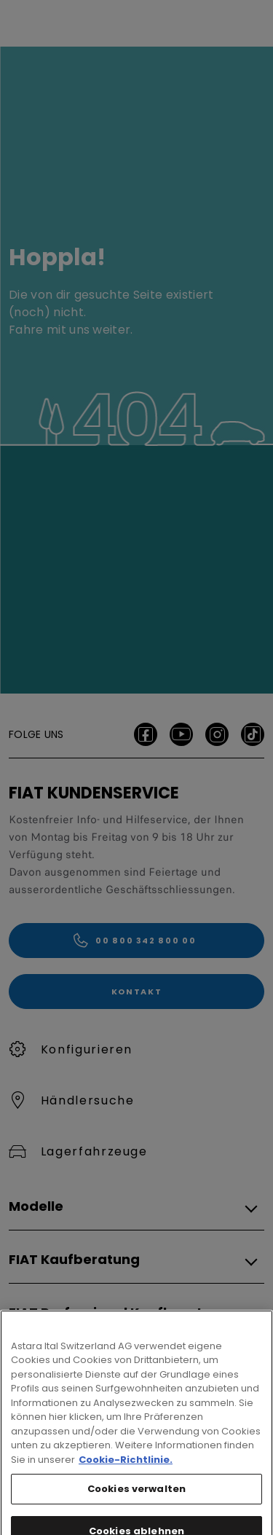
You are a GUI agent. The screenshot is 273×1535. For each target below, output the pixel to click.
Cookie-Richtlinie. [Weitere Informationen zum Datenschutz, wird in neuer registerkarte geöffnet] (126, 1477)
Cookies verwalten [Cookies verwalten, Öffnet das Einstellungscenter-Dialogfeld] (136, 1507)
